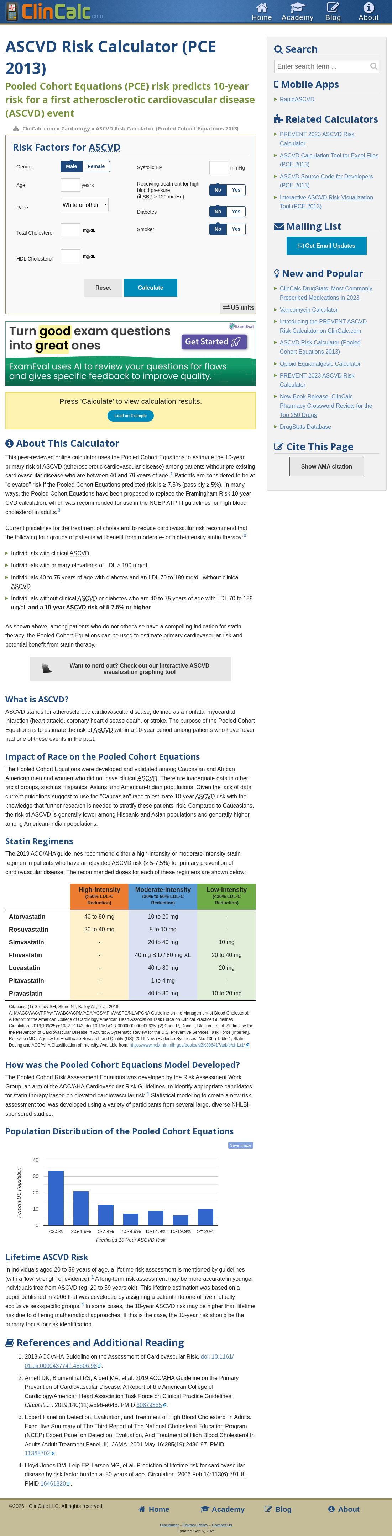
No (218, 190)
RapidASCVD (297, 99)
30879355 (149, 1405)
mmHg (237, 168)
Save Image (240, 1145)
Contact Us (222, 1525)
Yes (236, 190)
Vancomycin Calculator (309, 310)
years (88, 185)
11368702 (37, 1453)
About (343, 1509)
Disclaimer (169, 1525)
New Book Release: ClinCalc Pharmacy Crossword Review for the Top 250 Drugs (326, 406)
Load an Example (131, 415)
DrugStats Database (305, 427)
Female (96, 166)
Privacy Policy (195, 1525)
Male (71, 166)
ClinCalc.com (38, 128)
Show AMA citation (326, 467)
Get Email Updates (327, 246)
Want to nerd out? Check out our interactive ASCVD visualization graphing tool (125, 669)
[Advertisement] (326, 604)
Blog (278, 1509)
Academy (222, 1509)
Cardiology (75, 128)
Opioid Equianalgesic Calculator (320, 364)
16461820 (53, 1484)
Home (153, 1509)
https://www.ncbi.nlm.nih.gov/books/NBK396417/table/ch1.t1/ (187, 1045)
